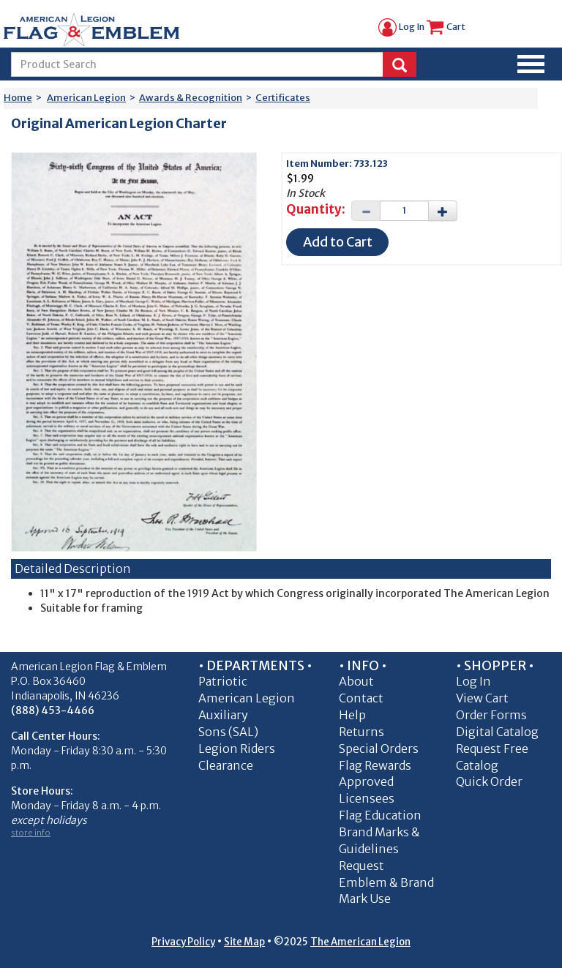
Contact (361, 698)
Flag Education (380, 815)
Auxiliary (223, 715)
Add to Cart (337, 241)
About (356, 681)
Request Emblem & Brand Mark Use (386, 882)
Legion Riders (236, 748)
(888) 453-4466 (52, 710)
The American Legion (360, 942)
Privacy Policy (183, 942)
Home (18, 97)
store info (30, 833)
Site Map (244, 942)
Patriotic (222, 681)
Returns (361, 731)
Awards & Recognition (190, 97)
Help (352, 715)
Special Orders (379, 748)
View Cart (482, 698)
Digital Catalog (497, 731)
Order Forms (491, 715)
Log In (401, 26)
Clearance (225, 765)
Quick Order (489, 781)
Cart (445, 26)
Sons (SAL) (228, 731)
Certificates (282, 97)
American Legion (86, 97)
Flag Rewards (375, 765)
